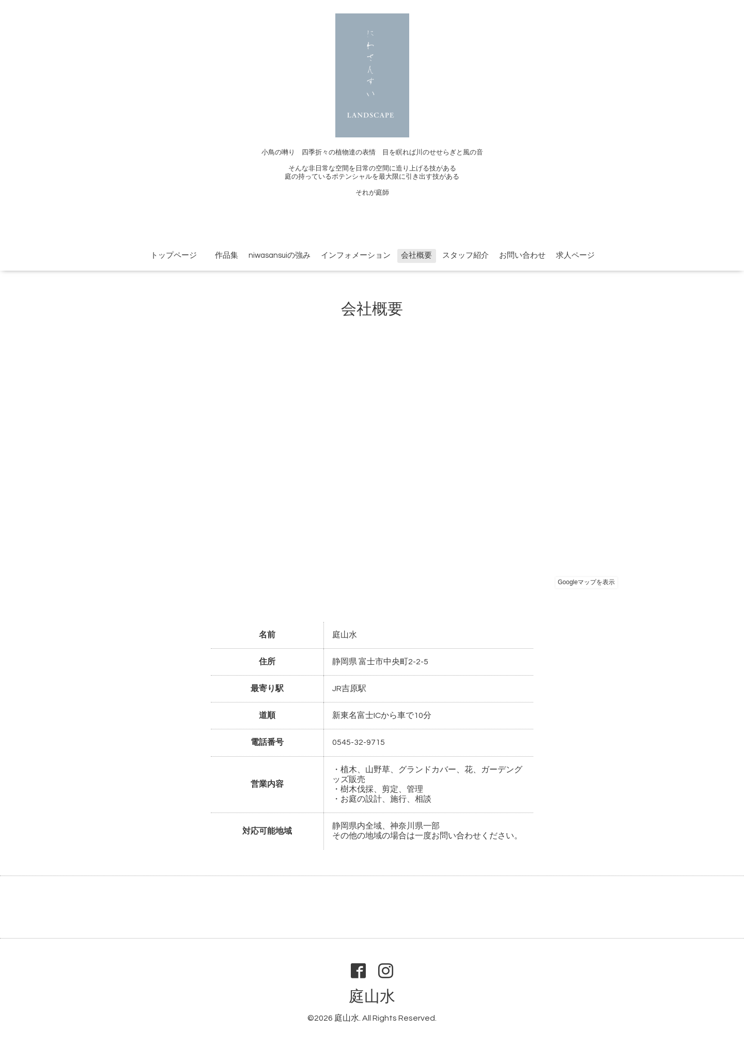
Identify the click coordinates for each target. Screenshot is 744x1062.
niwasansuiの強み (280, 255)
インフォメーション (356, 255)
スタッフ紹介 (465, 255)
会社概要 (416, 255)
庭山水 (372, 997)
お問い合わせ (522, 255)
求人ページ (575, 255)
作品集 (222, 255)
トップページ (173, 255)
